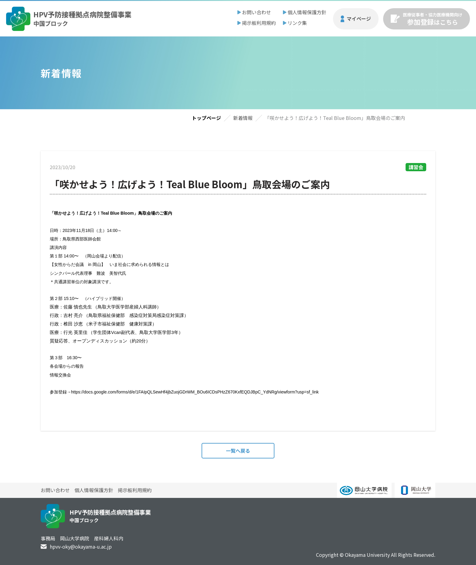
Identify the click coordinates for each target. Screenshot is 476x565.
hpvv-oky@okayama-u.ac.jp (81, 546)
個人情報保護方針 (306, 12)
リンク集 (297, 22)
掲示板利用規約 (259, 22)
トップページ (206, 117)
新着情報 (243, 117)
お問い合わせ (256, 12)
